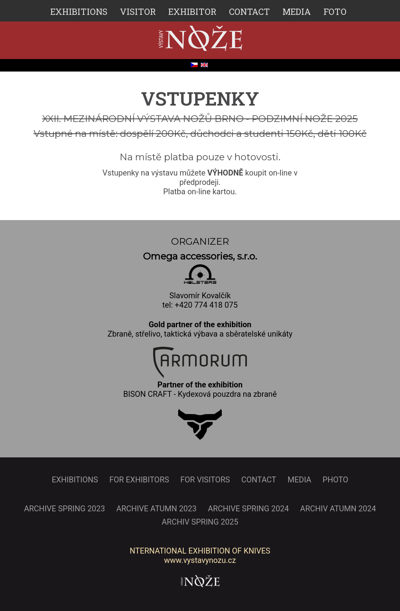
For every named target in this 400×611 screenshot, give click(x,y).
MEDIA (296, 11)
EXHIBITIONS (78, 11)
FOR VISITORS (205, 479)
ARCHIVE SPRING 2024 (248, 508)
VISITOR (138, 11)
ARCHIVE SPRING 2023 (64, 508)
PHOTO (335, 479)
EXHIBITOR (192, 11)
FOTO (334, 11)
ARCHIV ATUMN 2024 (338, 508)
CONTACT (249, 11)
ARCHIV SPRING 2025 (200, 522)
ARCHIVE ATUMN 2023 (156, 508)
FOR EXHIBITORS (139, 479)
